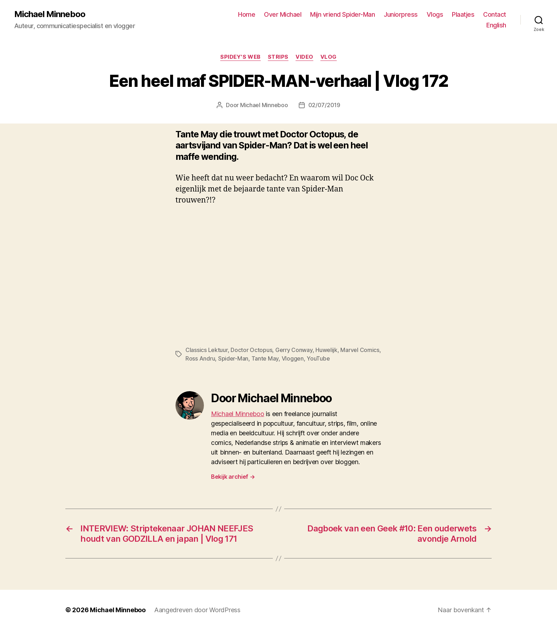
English (496, 25)
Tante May (265, 358)
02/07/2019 (324, 105)
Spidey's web (240, 57)
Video (304, 57)
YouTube (318, 358)
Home (246, 14)
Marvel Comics (359, 349)
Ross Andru (200, 358)
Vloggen (293, 358)
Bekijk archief (233, 476)
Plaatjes (463, 14)
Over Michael (282, 14)
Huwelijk (326, 349)
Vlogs (435, 14)
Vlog (328, 57)
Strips (278, 57)
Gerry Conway (294, 349)
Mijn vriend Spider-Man (342, 14)
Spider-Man (233, 358)
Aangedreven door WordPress (197, 610)
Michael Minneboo (49, 14)
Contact (494, 14)
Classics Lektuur (206, 349)
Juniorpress (401, 14)
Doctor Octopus (251, 349)
